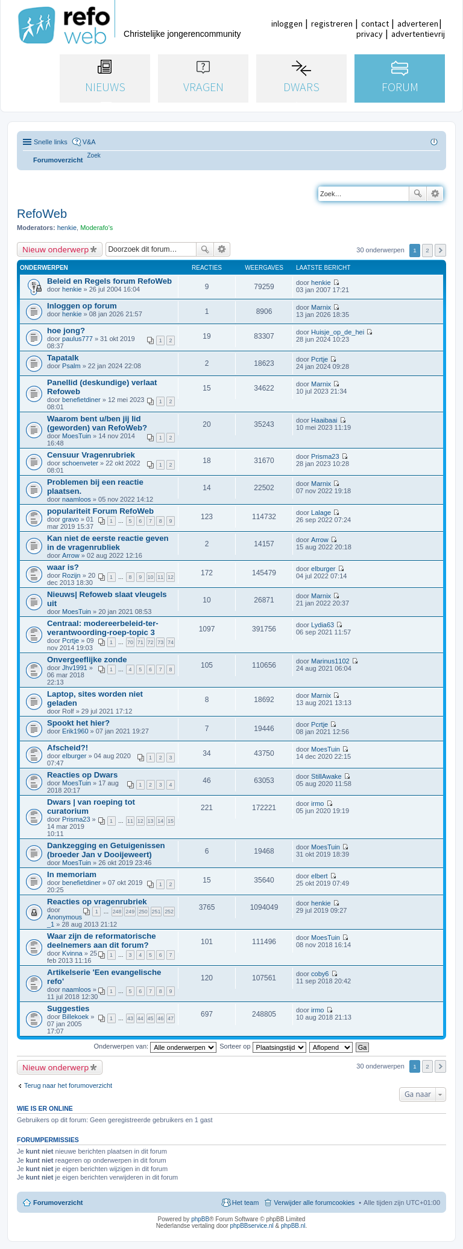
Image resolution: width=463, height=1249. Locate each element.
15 (171, 821)
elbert (319, 876)
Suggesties (68, 1008)
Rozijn (71, 575)
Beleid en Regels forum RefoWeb (109, 281)
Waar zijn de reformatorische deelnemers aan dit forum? (101, 940)
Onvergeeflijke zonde (87, 659)
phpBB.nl (293, 1225)
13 (151, 821)
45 (151, 1018)
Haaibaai (324, 420)
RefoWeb (42, 213)
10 (151, 577)
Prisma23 (325, 456)
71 (140, 642)
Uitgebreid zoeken (435, 194)
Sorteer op (262, 1046)
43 (130, 1018)
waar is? (63, 567)
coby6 (320, 973)
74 (171, 642)
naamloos (76, 499)
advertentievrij (418, 33)
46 (160, 1018)
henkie (67, 227)
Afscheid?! (67, 747)
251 (156, 912)
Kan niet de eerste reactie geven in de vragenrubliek (108, 543)
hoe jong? (66, 330)
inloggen (287, 23)
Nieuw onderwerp (55, 249)
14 (160, 821)
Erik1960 (75, 731)
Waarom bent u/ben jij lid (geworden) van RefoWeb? (97, 423)
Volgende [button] (440, 250)
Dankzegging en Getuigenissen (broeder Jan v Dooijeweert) (106, 850)
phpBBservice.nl (251, 1225)
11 (160, 577)
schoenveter (80, 463)
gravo (70, 519)
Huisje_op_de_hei (337, 332)
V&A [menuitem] (89, 141)
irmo (317, 803)
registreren (332, 23)
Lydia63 (322, 624)
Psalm (71, 365)
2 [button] (427, 250)
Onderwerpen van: (155, 1046)
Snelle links (51, 141)
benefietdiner (81, 399)
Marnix (321, 307)
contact (375, 23)
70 (130, 642)
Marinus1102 (330, 661)
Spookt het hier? (78, 722)
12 (171, 577)
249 (129, 912)
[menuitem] (94, 155)
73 (160, 642)
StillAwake (326, 776)
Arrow (71, 555)
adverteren (417, 23)
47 (171, 1018)
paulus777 (77, 338)
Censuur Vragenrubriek (91, 454)
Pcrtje (319, 359)
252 (169, 912)
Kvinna (72, 953)
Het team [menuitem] (245, 1202)
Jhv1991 (74, 667)
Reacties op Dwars (82, 774)
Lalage (321, 512)
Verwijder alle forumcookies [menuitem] (314, 1202)
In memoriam (71, 874)
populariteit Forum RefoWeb (100, 511)
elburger (323, 568)
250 (143, 912)
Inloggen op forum (82, 305)
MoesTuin (76, 435)
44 (140, 1018)
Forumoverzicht (58, 1202)
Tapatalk (63, 357)
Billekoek (75, 1016)
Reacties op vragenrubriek (97, 901)
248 (117, 912)
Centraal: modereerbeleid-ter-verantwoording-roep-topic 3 (103, 628)
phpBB (200, 1219)
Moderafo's (96, 227)
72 (151, 642)
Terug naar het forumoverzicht (68, 1085)
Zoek (418, 194)
